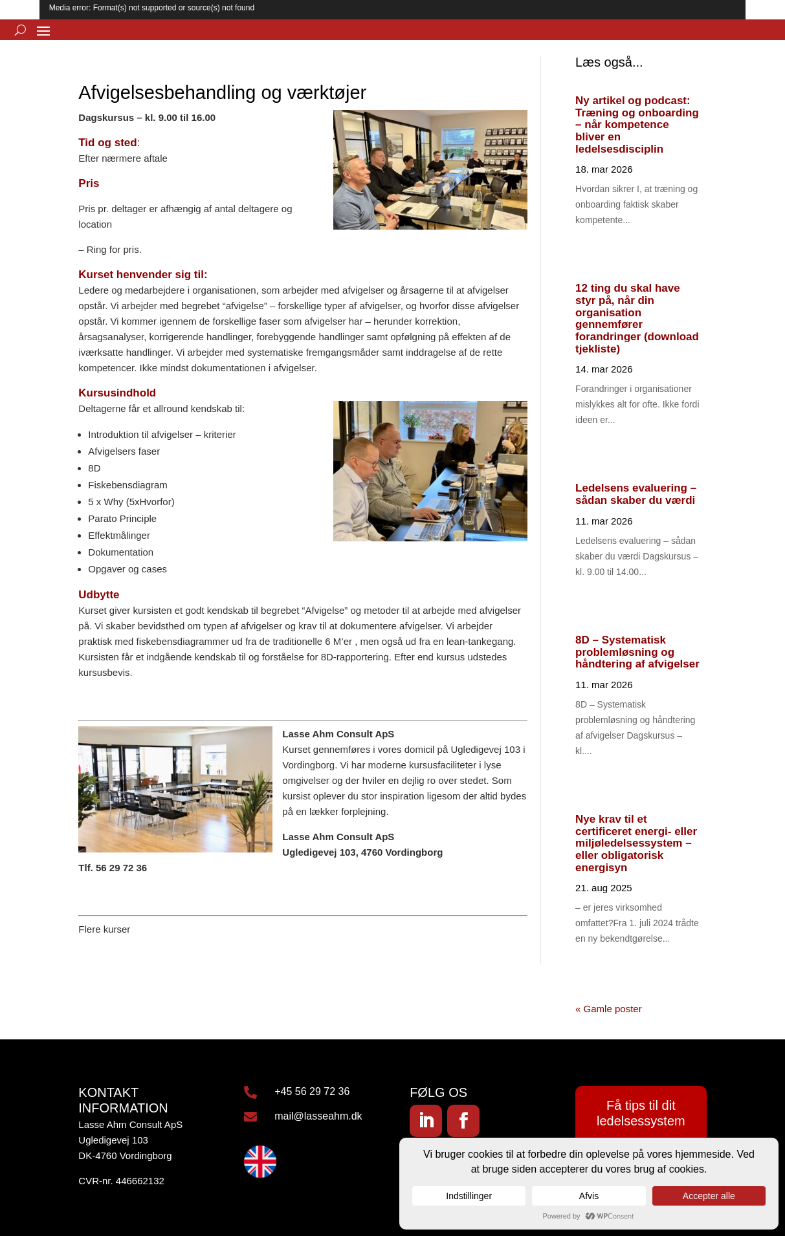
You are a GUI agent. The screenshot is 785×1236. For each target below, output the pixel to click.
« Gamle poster (608, 1008)
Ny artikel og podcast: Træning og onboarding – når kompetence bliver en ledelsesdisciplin (637, 124)
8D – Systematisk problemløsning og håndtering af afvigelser (637, 652)
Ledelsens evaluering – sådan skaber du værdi (635, 494)
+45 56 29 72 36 (311, 1091)
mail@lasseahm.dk (318, 1116)
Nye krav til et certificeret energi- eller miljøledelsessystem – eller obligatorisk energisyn (636, 843)
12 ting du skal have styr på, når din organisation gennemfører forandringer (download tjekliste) (637, 318)
